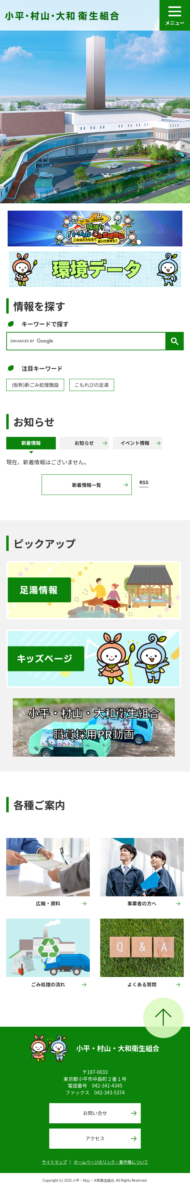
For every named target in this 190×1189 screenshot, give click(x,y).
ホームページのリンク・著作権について (111, 1162)
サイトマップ (54, 1162)
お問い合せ (95, 1112)
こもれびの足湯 (92, 384)
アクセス (94, 1138)
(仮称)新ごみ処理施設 (35, 384)
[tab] (30, 443)
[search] (87, 341)
